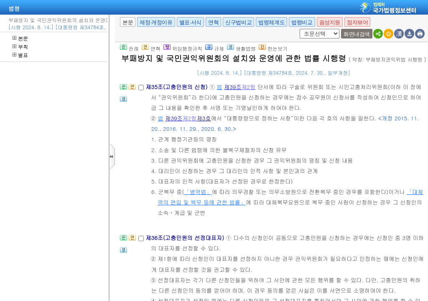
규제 (214, 48)
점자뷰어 (357, 22)
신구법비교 (238, 22)
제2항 (249, 87)
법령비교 (301, 22)
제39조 (233, 87)
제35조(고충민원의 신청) (177, 87)
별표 (20, 55)
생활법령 (241, 48)
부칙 (20, 46)
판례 (129, 48)
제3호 (204, 118)
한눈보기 (273, 48)
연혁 (213, 22)
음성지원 (329, 22)
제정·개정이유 (156, 22)
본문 (20, 38)
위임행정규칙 (182, 48)
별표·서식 (190, 22)
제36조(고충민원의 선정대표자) (185, 238)
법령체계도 (271, 22)
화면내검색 (357, 34)
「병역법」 (197, 192)
